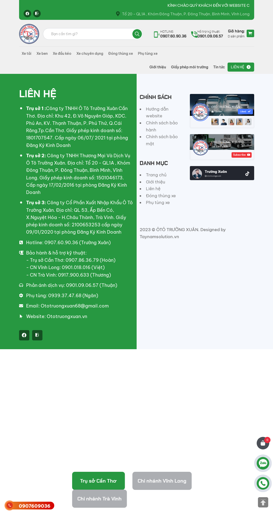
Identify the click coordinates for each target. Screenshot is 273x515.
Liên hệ (237, 67)
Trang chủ (156, 175)
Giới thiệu (157, 67)
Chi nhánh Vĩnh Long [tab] (162, 481)
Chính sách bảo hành (162, 126)
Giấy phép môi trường (189, 67)
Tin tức (219, 67)
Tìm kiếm (137, 34)
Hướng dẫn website (157, 112)
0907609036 (34, 506)
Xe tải (26, 53)
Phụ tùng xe (147, 53)
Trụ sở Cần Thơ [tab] (98, 481)
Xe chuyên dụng (89, 53)
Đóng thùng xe (120, 53)
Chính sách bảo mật (162, 140)
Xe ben (42, 53)
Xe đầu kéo (62, 53)
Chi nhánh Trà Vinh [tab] (99, 498)
